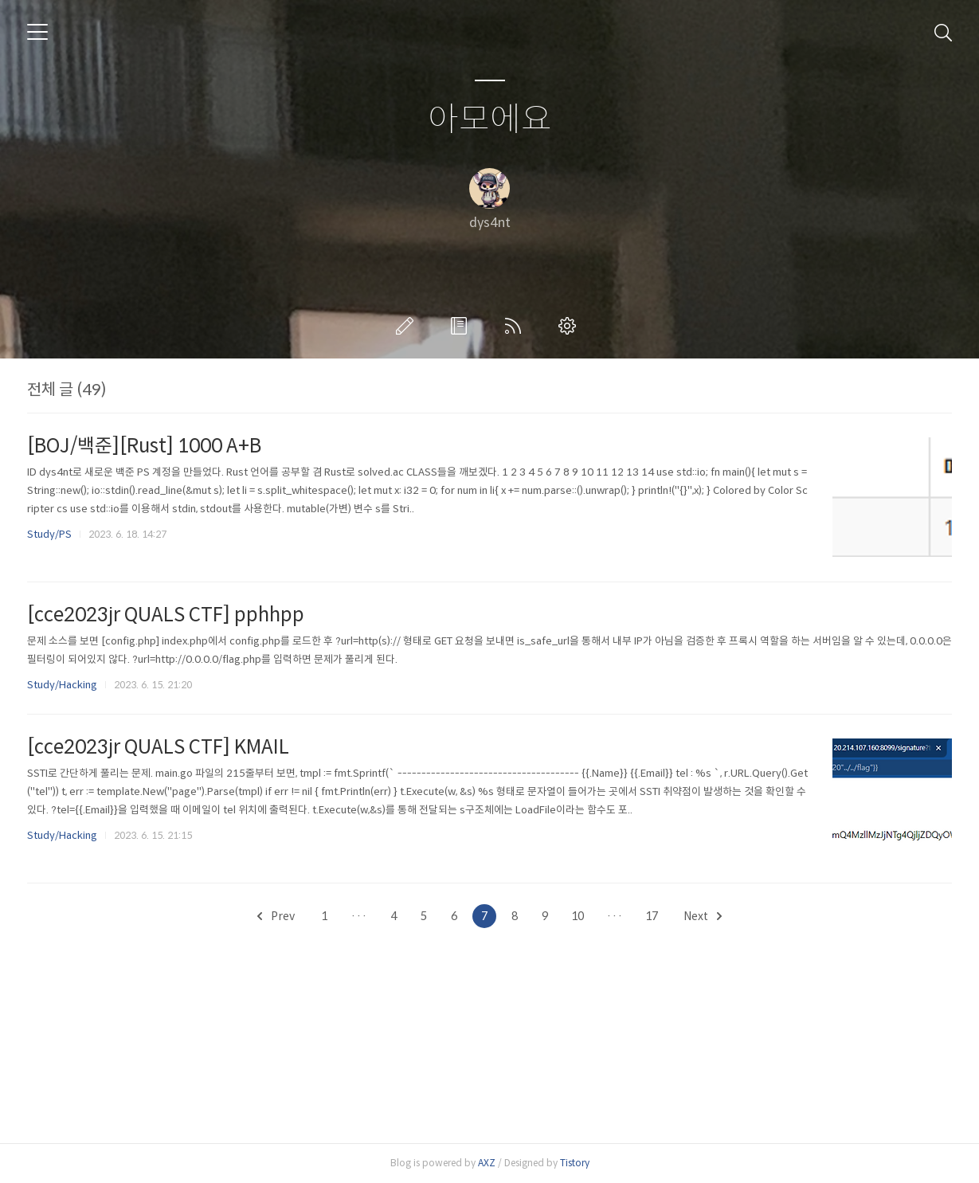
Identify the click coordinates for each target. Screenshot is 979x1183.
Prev (276, 916)
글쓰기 (408, 326)
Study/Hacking (62, 684)
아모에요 (490, 119)
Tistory (574, 1163)
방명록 (462, 326)
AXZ (486, 1163)
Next (702, 916)
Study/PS (49, 534)
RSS (516, 326)
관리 (570, 326)
